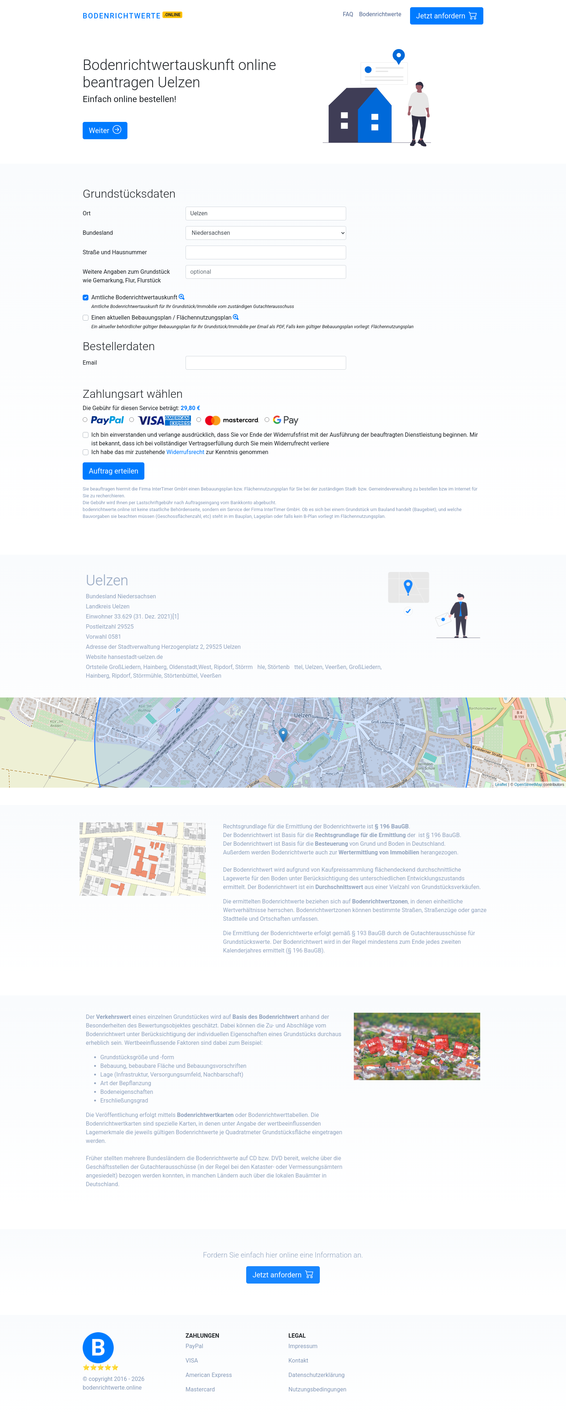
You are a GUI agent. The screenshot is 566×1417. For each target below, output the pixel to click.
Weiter (105, 130)
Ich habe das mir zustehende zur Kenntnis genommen (179, 452)
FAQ (348, 14)
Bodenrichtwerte (122, 16)
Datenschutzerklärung (316, 1375)
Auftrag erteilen (113, 471)
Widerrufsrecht (185, 452)
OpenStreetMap (528, 784)
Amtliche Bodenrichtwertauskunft (134, 297)
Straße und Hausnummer (115, 252)
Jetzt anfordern (446, 16)
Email (90, 362)
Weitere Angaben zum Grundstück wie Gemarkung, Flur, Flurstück (126, 276)
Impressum (303, 1346)
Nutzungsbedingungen (317, 1389)
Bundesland (98, 232)
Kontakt (298, 1360)
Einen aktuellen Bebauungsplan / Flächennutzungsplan (161, 317)
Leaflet (501, 784)
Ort (87, 213)
